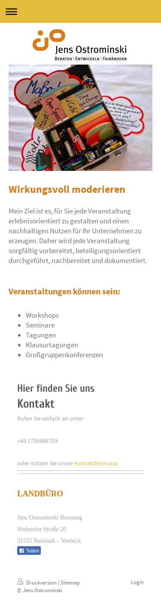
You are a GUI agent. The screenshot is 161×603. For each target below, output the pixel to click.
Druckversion (37, 582)
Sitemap (70, 582)
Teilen (29, 551)
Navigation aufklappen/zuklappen (80, 11)
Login (137, 582)
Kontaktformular (95, 463)
